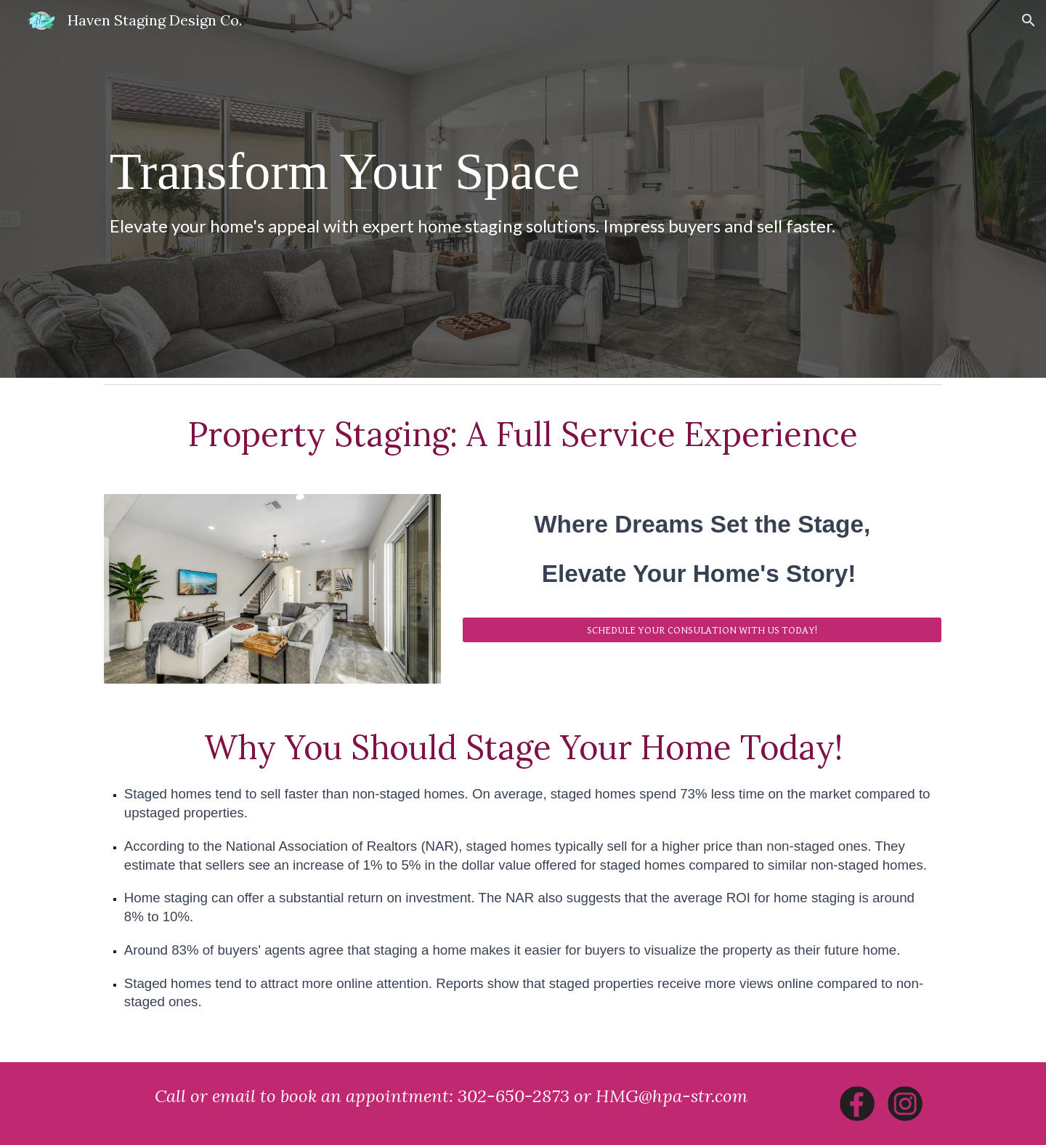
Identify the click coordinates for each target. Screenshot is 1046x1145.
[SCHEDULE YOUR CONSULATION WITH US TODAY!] (702, 630)
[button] (1028, 20)
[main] (523, 189)
